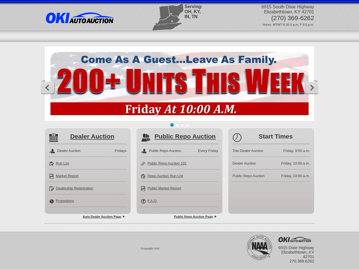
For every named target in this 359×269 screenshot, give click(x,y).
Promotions (65, 201)
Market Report (67, 176)
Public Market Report (164, 188)
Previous (47, 87)
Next (311, 87)
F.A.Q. (153, 201)
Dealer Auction (92, 136)
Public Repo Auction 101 (167, 163)
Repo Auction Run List (165, 176)
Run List (62, 163)
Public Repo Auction (185, 136)
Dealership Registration (74, 188)
